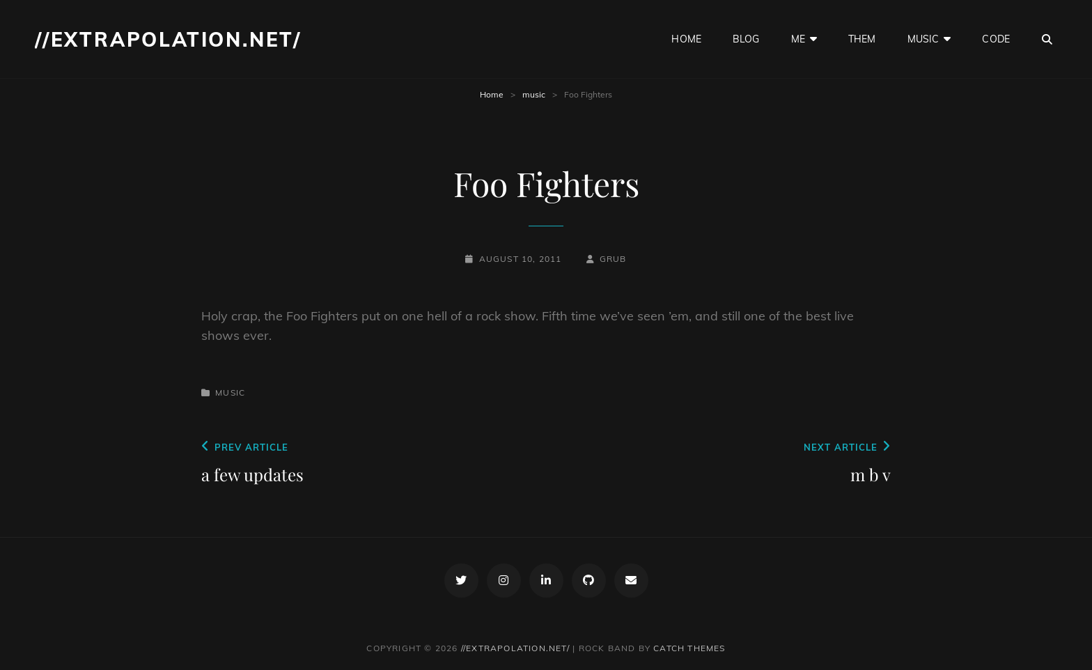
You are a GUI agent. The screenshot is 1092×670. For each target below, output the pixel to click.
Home (492, 94)
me (798, 39)
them (862, 39)
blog (746, 39)
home (686, 39)
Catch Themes (689, 648)
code (996, 39)
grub (613, 259)
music (923, 39)
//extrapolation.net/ (168, 39)
